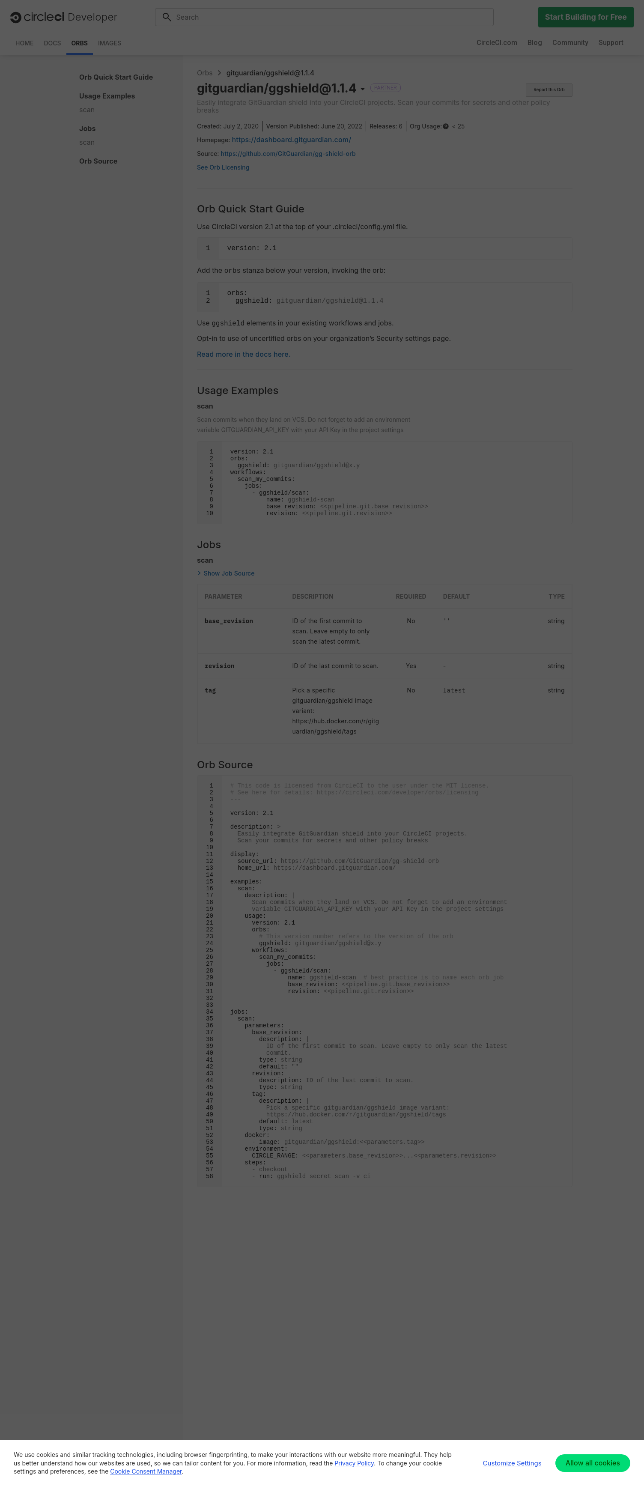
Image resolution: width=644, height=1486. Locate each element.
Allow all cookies (593, 1463)
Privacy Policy (354, 1463)
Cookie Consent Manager (146, 1471)
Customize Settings (512, 1463)
